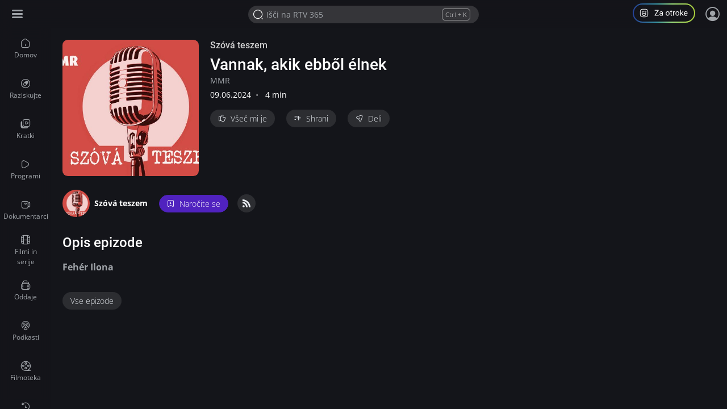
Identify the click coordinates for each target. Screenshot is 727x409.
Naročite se (193, 203)
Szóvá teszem (239, 45)
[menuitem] (25, 49)
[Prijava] (712, 14)
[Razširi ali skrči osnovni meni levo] (18, 14)
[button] (668, 14)
